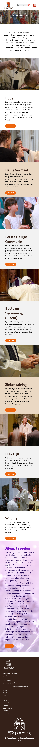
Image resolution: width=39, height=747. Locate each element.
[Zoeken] (29, 5)
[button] (34, 5)
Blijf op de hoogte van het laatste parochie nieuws (19, 739)
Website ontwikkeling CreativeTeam (20, 686)
